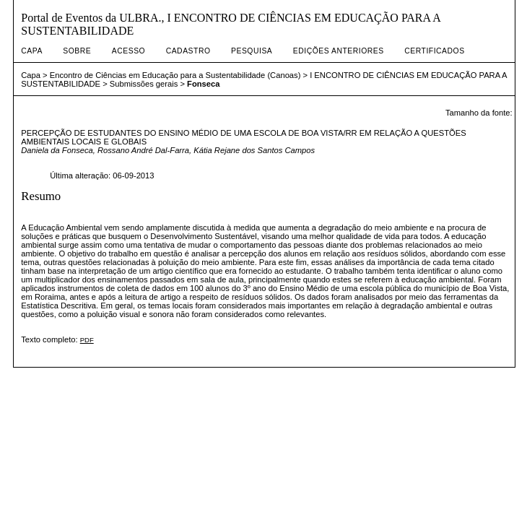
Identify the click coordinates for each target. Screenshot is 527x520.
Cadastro (188, 51)
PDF (87, 340)
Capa (32, 51)
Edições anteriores (338, 51)
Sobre (77, 51)
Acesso (128, 51)
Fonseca (203, 83)
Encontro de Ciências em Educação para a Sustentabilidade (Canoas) (175, 75)
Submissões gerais (144, 83)
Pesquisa (251, 51)
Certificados (434, 51)
